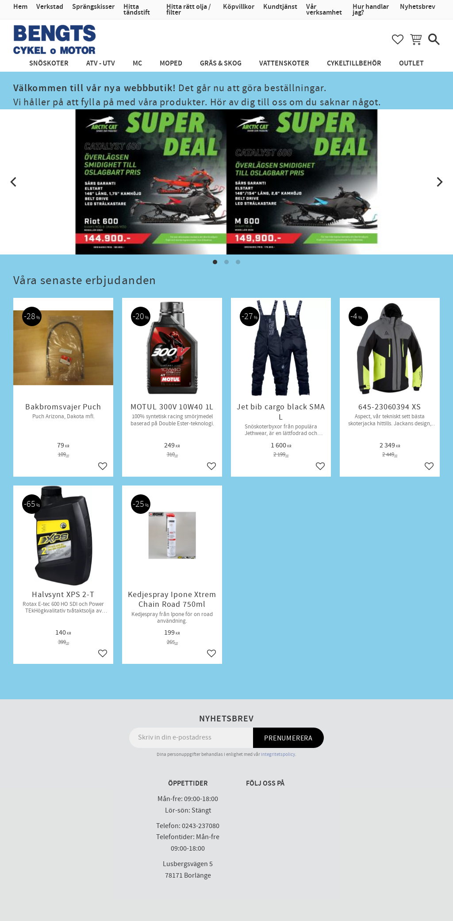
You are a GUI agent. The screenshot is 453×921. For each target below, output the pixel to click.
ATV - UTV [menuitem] (100, 63)
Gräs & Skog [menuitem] (221, 63)
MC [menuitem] (137, 63)
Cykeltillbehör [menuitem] (354, 63)
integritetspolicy (278, 754)
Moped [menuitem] (171, 63)
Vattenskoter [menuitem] (284, 63)
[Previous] (14, 182)
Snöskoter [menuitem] (49, 63)
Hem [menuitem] (20, 7)
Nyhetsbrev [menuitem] (417, 7)
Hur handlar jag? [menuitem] (371, 9)
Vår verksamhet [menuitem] (324, 9)
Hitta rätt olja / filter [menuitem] (188, 9)
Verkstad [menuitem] (49, 7)
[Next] (439, 182)
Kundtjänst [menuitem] (280, 7)
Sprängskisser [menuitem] (93, 7)
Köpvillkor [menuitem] (238, 7)
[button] (397, 39)
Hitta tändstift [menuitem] (136, 9)
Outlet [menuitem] (411, 63)
